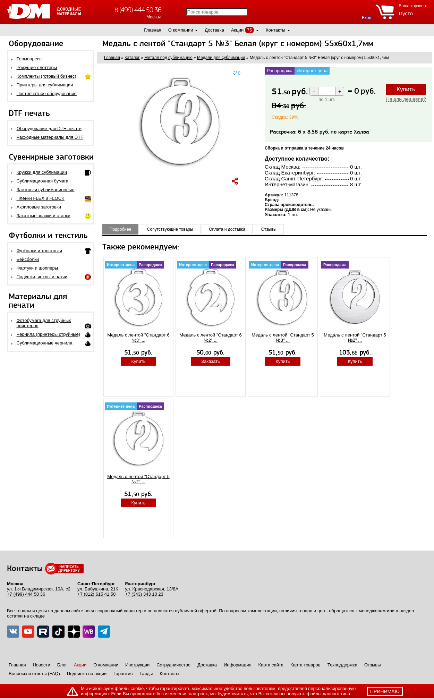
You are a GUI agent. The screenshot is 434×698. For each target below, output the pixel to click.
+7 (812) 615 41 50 (96, 594)
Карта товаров (305, 664)
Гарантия (123, 673)
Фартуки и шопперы (37, 268)
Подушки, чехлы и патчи (42, 276)
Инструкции (137, 664)
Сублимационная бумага (42, 181)
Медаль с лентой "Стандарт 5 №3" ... (283, 337)
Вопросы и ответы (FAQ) (34, 673)
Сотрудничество (173, 664)
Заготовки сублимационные (46, 189)
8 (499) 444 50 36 (137, 10)
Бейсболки (28, 259)
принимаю (385, 691)
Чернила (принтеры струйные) (48, 334)
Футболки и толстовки (39, 250)
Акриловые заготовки (39, 207)
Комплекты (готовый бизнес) (46, 76)
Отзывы (268, 229)
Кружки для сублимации (42, 172)
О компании (180, 30)
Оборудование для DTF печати (49, 128)
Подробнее (120, 229)
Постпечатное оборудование (47, 93)
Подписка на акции (87, 673)
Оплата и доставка (227, 229)
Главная (152, 30)
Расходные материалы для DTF (50, 137)
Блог (62, 664)
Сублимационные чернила (45, 343)
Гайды (146, 673)
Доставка (214, 30)
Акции (237, 30)
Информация (238, 664)
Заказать (210, 361)
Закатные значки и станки (43, 215)
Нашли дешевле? (406, 99)
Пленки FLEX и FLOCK (41, 198)
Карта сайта (270, 664)
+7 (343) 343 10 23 (144, 594)
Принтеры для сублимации (45, 84)
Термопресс (29, 58)
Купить (406, 89)
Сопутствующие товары (170, 229)
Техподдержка (342, 664)
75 (249, 30)
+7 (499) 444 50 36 (26, 594)
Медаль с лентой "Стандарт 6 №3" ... (138, 337)
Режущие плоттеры (37, 67)
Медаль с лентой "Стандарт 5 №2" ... (355, 337)
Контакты (275, 30)
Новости (41, 664)
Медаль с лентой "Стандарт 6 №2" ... (210, 337)
